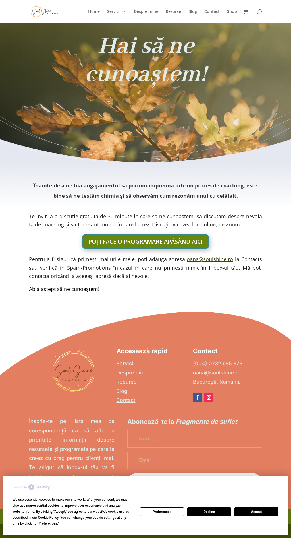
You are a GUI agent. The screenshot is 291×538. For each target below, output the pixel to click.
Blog (192, 11)
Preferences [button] (48, 523)
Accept (256, 512)
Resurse (173, 11)
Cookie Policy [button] (48, 518)
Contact (212, 11)
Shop (232, 11)
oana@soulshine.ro (210, 259)
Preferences (162, 512)
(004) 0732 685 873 (217, 363)
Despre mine (146, 11)
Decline (209, 512)
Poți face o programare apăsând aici (145, 241)
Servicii (114, 11)
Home (94, 11)
